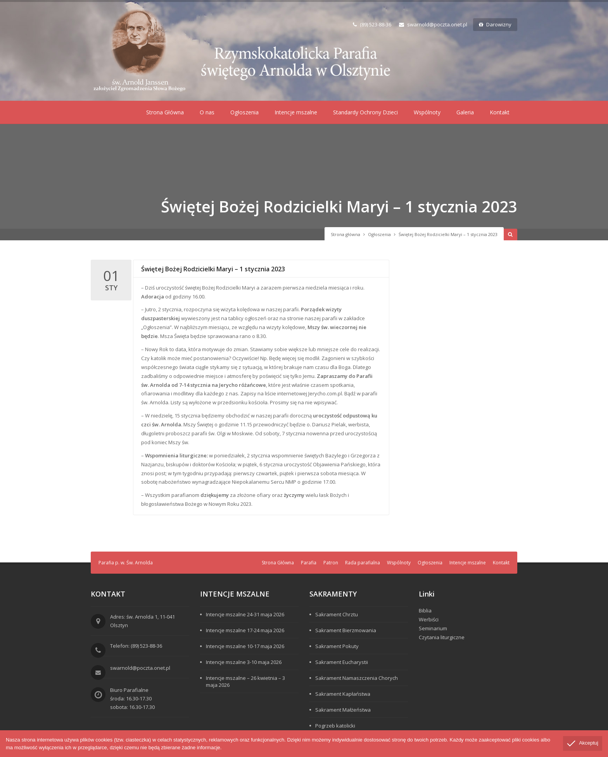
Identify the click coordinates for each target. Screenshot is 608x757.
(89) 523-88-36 (372, 24)
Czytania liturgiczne (442, 637)
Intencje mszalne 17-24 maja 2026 (245, 630)
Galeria (465, 112)
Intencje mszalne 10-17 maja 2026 (245, 646)
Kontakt (500, 112)
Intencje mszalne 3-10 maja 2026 (244, 662)
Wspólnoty (427, 112)
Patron (330, 562)
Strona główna (345, 234)
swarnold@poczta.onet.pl (433, 24)
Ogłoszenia (244, 112)
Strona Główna (165, 112)
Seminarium (433, 628)
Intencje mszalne (296, 112)
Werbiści (429, 619)
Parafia (308, 562)
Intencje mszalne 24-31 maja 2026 (245, 614)
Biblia (425, 610)
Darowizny (495, 24)
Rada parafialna (362, 562)
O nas (207, 112)
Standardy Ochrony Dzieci (365, 112)
